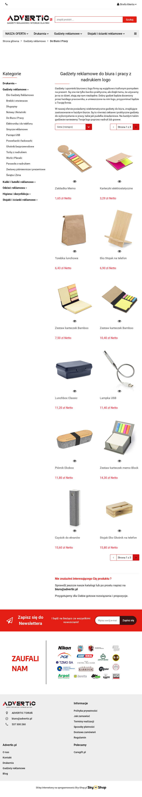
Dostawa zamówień (85, 732)
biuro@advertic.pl (22, 718)
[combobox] (73, 127)
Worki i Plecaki (14, 157)
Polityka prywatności (85, 710)
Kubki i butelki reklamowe (19, 182)
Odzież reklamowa (15, 187)
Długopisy (11, 106)
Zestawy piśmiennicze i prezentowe (25, 169)
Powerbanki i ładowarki (19, 140)
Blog (5, 773)
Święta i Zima (13, 175)
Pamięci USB (13, 135)
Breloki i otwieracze (17, 100)
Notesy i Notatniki (16, 112)
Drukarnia (41, 33)
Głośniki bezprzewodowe (20, 146)
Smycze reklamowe (17, 129)
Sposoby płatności (84, 726)
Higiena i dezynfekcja (17, 194)
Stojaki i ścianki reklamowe (106, 33)
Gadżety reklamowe (68, 33)
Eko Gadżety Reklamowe (20, 95)
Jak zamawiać (82, 716)
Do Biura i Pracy (15, 117)
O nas (6, 752)
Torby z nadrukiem (16, 152)
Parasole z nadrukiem (18, 163)
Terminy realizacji (84, 721)
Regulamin (80, 737)
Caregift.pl (80, 752)
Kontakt (7, 757)
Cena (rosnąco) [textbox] (65, 127)
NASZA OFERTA (16, 33)
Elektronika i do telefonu (19, 123)
